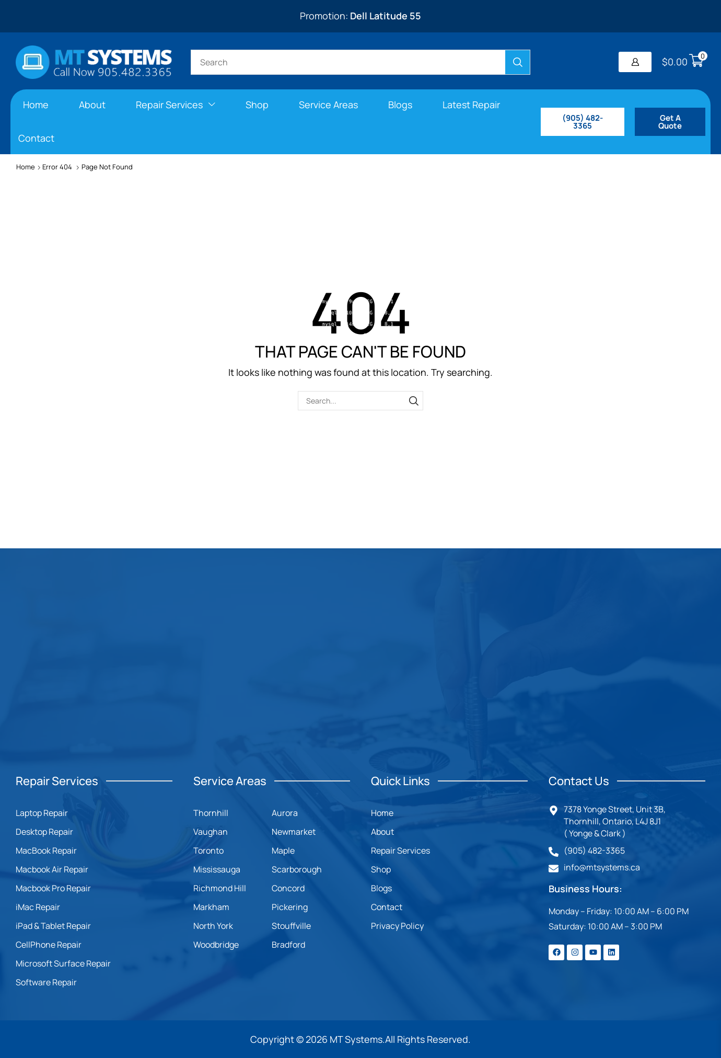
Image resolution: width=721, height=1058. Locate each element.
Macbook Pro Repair (53, 888)
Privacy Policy (397, 926)
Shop (381, 869)
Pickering (290, 907)
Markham (211, 907)
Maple (283, 850)
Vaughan (210, 831)
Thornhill (210, 813)
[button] (635, 62)
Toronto (208, 850)
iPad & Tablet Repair (53, 926)
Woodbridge (216, 944)
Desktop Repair (44, 831)
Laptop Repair (42, 813)
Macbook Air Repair (52, 869)
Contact (386, 907)
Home (25, 166)
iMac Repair (38, 907)
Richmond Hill (219, 888)
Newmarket (294, 831)
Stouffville (291, 926)
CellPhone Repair (49, 944)
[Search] (517, 62)
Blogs (381, 888)
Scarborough (297, 869)
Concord (288, 888)
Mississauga (216, 869)
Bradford (288, 944)
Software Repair (46, 982)
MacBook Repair (46, 850)
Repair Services (400, 850)
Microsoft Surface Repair (63, 963)
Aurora (285, 813)
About (382, 831)
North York (213, 926)
